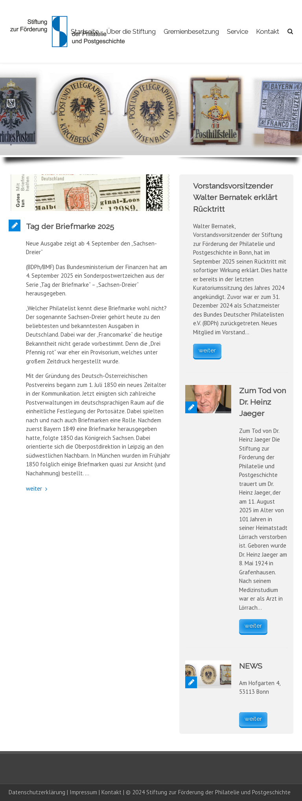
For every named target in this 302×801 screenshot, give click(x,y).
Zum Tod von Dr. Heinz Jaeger (262, 402)
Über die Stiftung (131, 31)
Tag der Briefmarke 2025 (70, 226)
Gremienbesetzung (191, 31)
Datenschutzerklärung (37, 792)
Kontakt (267, 31)
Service (237, 31)
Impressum (83, 792)
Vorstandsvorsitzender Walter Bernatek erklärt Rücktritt (235, 197)
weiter (34, 488)
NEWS (250, 666)
